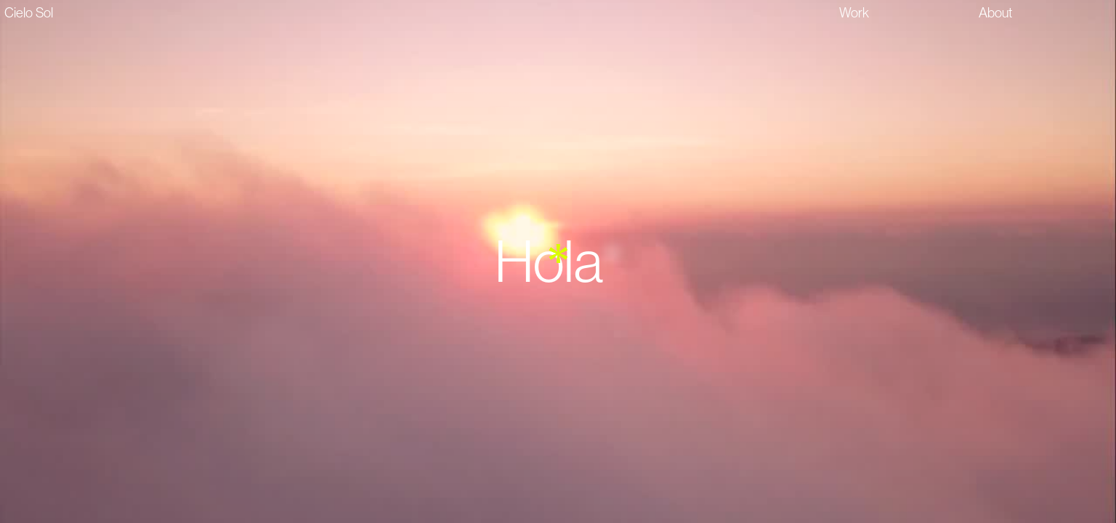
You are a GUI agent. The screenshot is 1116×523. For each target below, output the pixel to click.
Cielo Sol (28, 12)
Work (854, 12)
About (996, 12)
